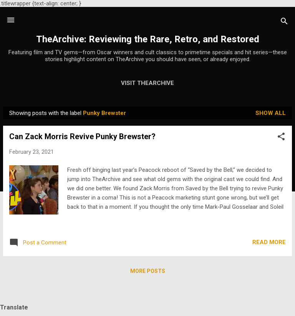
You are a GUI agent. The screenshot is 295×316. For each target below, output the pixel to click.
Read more (269, 242)
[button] (281, 138)
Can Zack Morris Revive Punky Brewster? (82, 136)
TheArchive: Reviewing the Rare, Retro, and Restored (147, 39)
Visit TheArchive (147, 83)
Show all (270, 113)
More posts (147, 271)
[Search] (284, 22)
